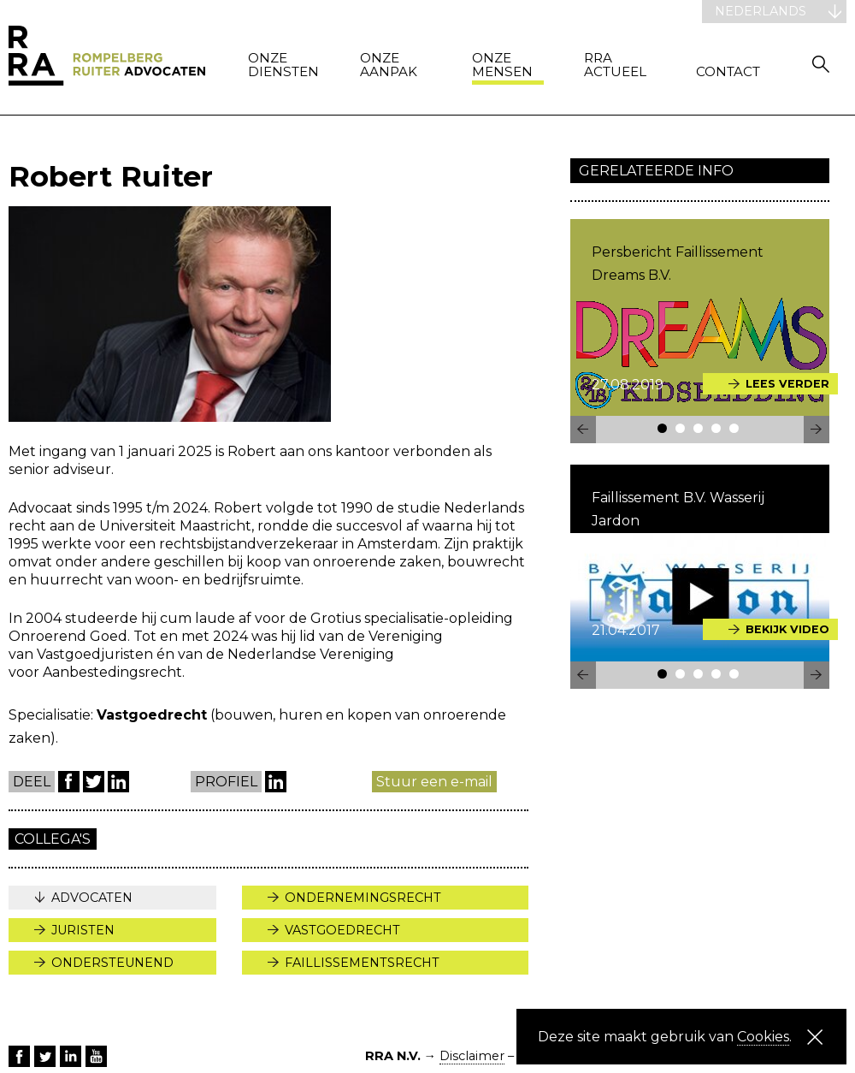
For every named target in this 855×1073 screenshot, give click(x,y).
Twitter (93, 781)
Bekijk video (787, 629)
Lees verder (787, 383)
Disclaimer (471, 1056)
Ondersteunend (112, 962)
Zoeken (821, 63)
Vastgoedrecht (342, 930)
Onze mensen (502, 65)
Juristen (83, 930)
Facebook (69, 781)
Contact (728, 72)
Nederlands (760, 11)
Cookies (763, 1037)
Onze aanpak (388, 65)
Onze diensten (283, 65)
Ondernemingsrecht (363, 897)
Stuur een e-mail (434, 782)
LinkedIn (118, 781)
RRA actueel (615, 65)
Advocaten (92, 897)
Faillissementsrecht (362, 962)
